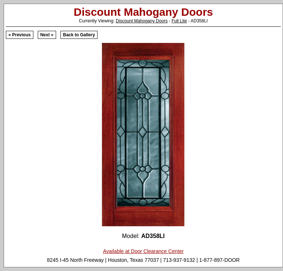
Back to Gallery (79, 34)
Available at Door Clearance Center (143, 251)
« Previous (19, 34)
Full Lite (179, 20)
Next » (47, 34)
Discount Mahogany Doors (142, 20)
